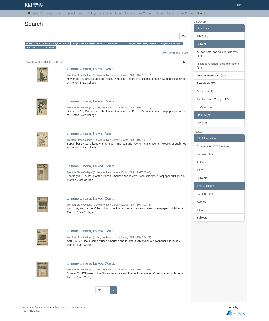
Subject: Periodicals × (171, 43)
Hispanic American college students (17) (218, 65)
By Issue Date (205, 154)
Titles (200, 170)
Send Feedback (32, 311)
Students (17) (205, 91)
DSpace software (32, 307)
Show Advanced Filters (174, 52)
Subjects (202, 178)
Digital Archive (74, 13)
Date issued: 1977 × (116, 43)
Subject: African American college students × (47, 43)
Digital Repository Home (46, 13)
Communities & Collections (213, 146)
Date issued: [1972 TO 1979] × (40, 47)
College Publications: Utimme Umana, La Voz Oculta (119, 13)
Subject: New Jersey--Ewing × (143, 43)
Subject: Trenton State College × (88, 43)
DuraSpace (78, 307)
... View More (205, 107)
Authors (201, 162)
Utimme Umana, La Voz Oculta (174, 13)
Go (184, 36)
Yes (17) (202, 123)
